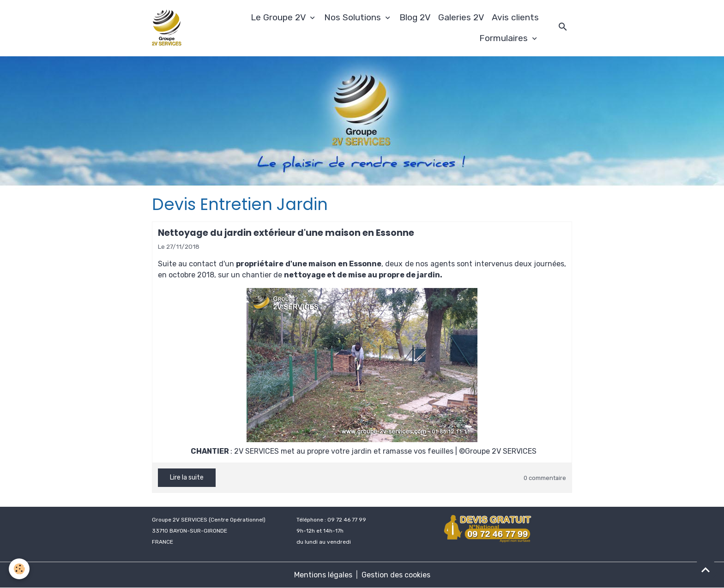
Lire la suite (187, 477)
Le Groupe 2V (279, 17)
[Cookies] (19, 568)
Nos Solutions (353, 17)
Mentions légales (323, 574)
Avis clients (515, 17)
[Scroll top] (705, 569)
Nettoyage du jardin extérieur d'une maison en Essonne (286, 233)
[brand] (168, 28)
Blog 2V (415, 17)
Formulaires (504, 38)
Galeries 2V (461, 17)
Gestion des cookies (396, 574)
